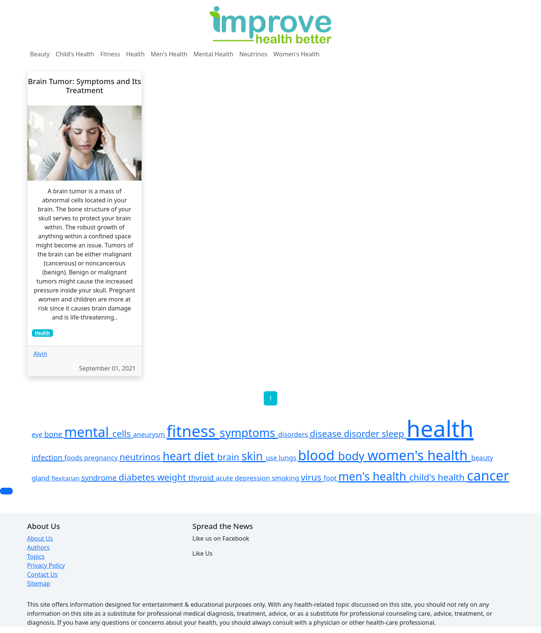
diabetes (138, 477)
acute (225, 477)
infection (48, 457)
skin (254, 456)
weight (172, 477)
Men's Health (169, 54)
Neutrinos (253, 54)
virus (312, 477)
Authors (38, 547)
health (440, 428)
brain (229, 457)
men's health (374, 476)
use (272, 457)
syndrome (100, 478)
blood (318, 455)
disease (327, 433)
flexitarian (66, 478)
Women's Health (297, 54)
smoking (286, 477)
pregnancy (101, 457)
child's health (438, 477)
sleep (394, 433)
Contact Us (42, 574)
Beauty (40, 54)
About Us (40, 538)
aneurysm (149, 434)
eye (38, 434)
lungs (288, 457)
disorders (294, 434)
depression (253, 477)
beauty (482, 457)
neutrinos (141, 457)
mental (88, 432)
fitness (193, 431)
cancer (488, 475)
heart (178, 456)
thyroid (201, 478)
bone (54, 434)
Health (135, 54)
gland (41, 477)
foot (331, 477)
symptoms (249, 432)
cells (122, 433)
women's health (419, 455)
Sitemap (38, 583)
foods (74, 457)
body (352, 456)
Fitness (110, 54)
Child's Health (75, 54)
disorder (363, 433)
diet (205, 456)
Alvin (40, 354)
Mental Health (213, 54)
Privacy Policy (46, 565)
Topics (36, 556)
